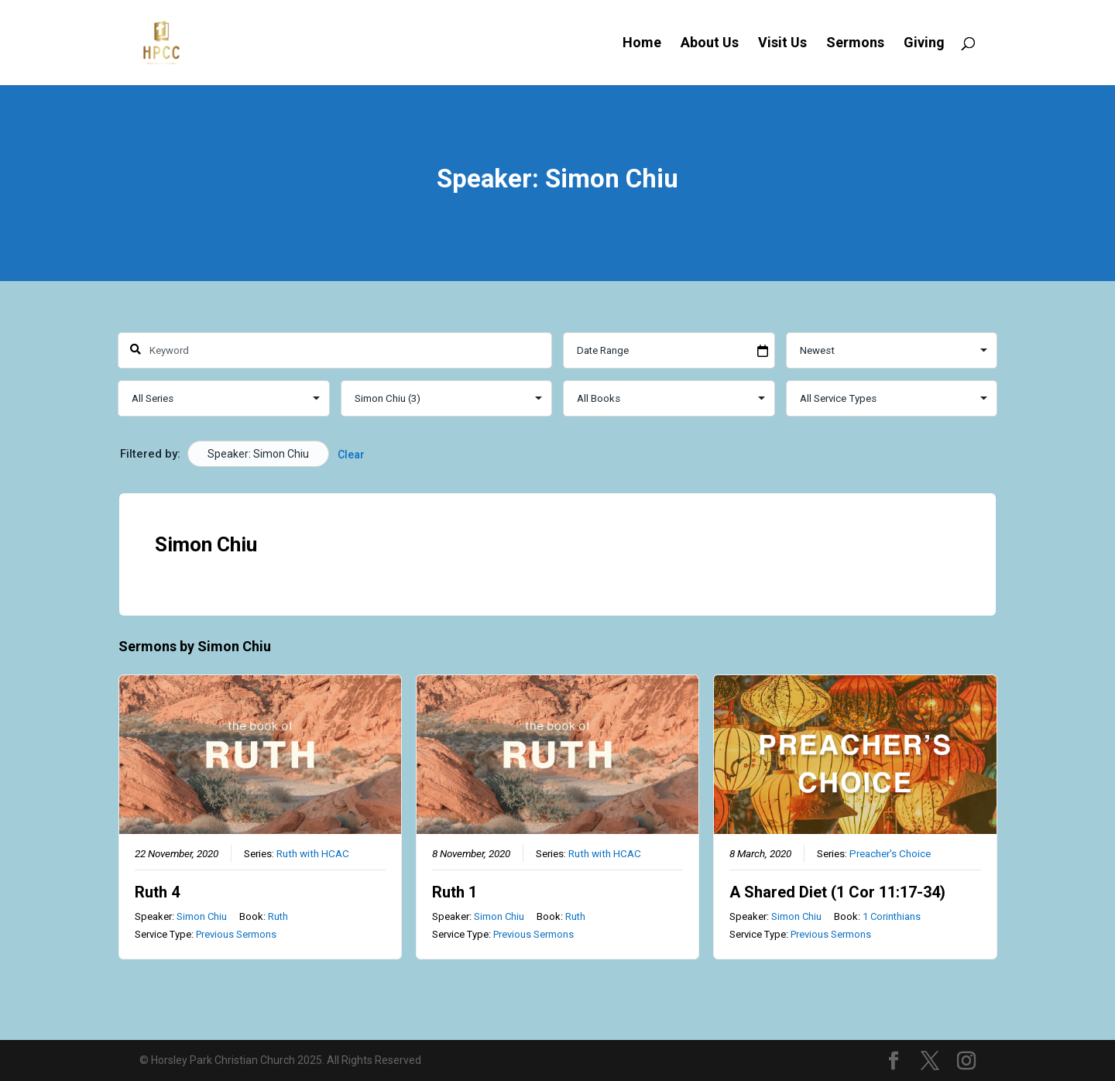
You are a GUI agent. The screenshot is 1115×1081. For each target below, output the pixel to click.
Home (642, 43)
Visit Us (782, 43)
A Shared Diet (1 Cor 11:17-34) (837, 891)
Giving (924, 43)
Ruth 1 (454, 891)
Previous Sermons (236, 934)
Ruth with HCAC (312, 852)
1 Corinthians (892, 915)
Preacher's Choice (890, 852)
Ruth (278, 915)
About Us (710, 43)
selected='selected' (447, 398)
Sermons (855, 43)
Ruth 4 (157, 891)
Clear (351, 454)
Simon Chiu (202, 915)
